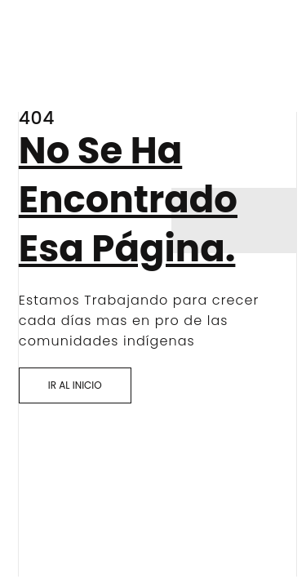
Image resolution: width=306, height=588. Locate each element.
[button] (75, 385)
